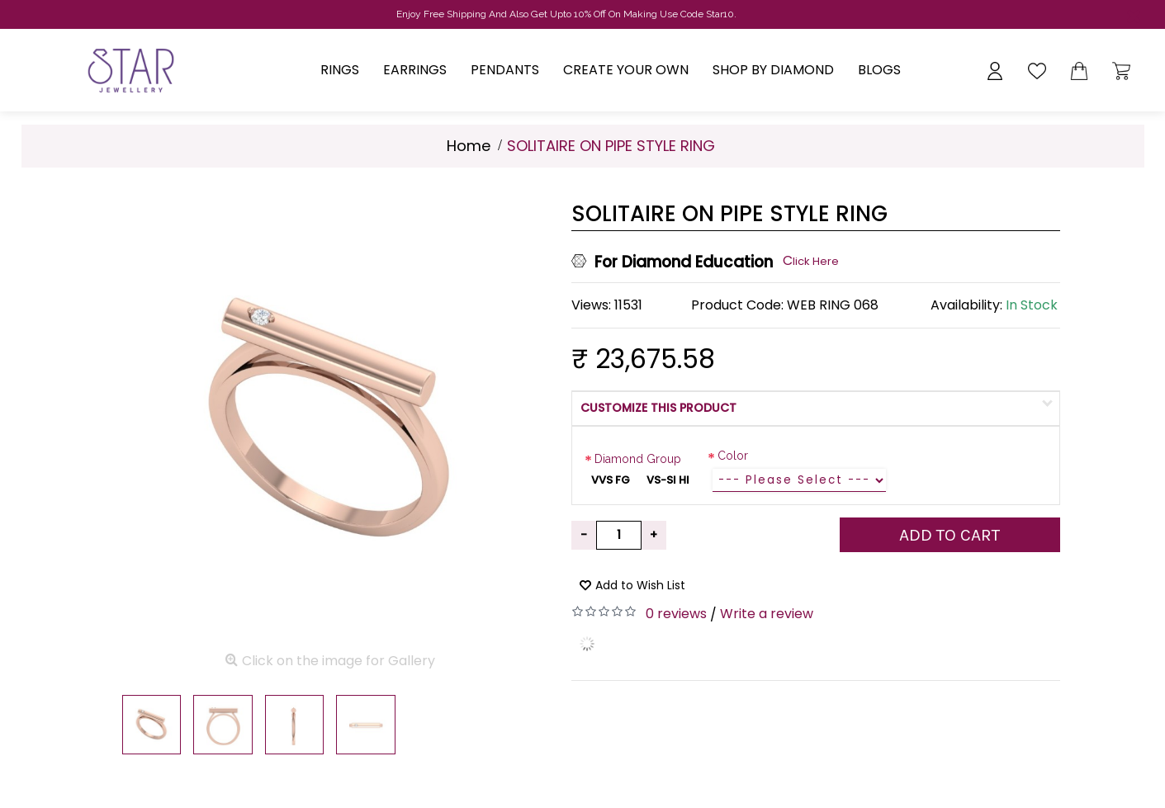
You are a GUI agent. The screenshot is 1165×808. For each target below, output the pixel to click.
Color (732, 455)
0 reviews (676, 613)
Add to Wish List (640, 585)
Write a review (766, 613)
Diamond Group (637, 458)
